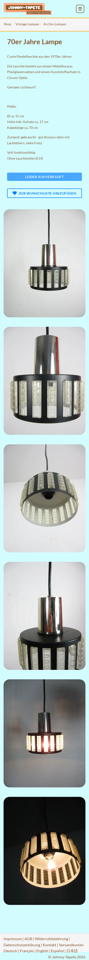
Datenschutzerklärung (22, 945)
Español (57, 950)
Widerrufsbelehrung (51, 938)
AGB (28, 938)
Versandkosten (71, 945)
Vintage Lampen (27, 24)
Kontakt (49, 945)
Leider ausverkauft (44, 177)
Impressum (13, 938)
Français (27, 950)
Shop (7, 24)
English (42, 950)
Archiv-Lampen (54, 24)
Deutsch (10, 950)
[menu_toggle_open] (80, 9)
